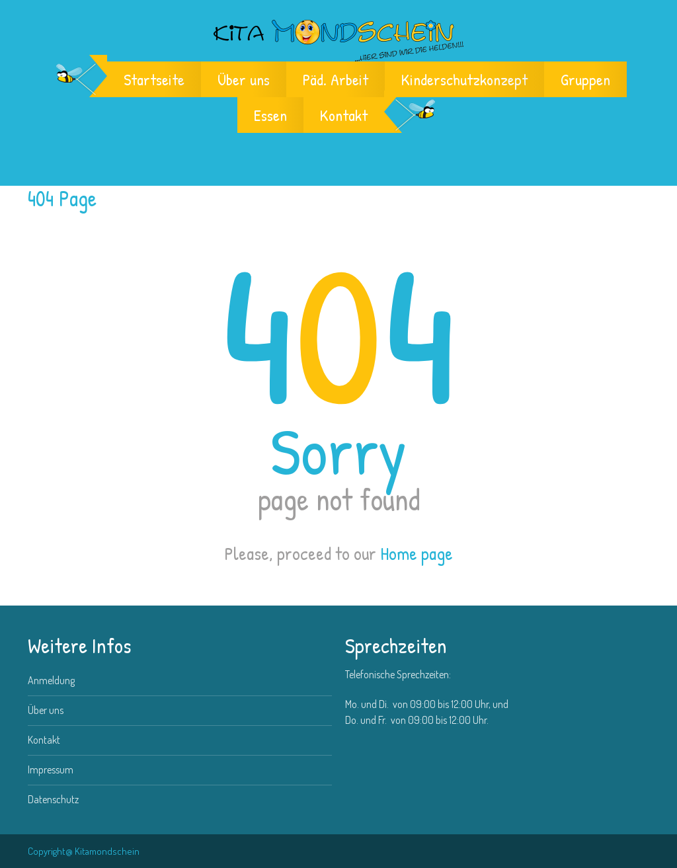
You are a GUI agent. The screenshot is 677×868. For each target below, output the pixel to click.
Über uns (243, 79)
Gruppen (585, 79)
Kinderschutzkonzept (464, 79)
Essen (270, 115)
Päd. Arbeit (335, 79)
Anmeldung (51, 680)
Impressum (50, 769)
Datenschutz (53, 799)
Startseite (154, 79)
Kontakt (343, 115)
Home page (416, 553)
